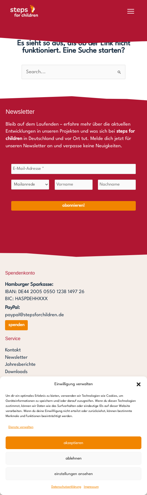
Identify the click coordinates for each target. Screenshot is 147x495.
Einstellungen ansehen (73, 474)
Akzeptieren (73, 443)
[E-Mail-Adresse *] (73, 169)
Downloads (16, 371)
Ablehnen (74, 458)
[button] (138, 384)
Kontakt (13, 350)
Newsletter (16, 357)
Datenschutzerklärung (66, 487)
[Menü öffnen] (131, 11)
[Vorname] (74, 185)
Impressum (91, 487)
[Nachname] (117, 185)
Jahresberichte (20, 364)
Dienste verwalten (20, 427)
